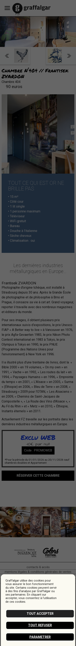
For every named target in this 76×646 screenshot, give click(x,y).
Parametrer (40, 637)
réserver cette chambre (38, 475)
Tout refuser (40, 625)
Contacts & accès (38, 567)
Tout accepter (40, 614)
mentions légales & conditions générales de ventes (38, 572)
